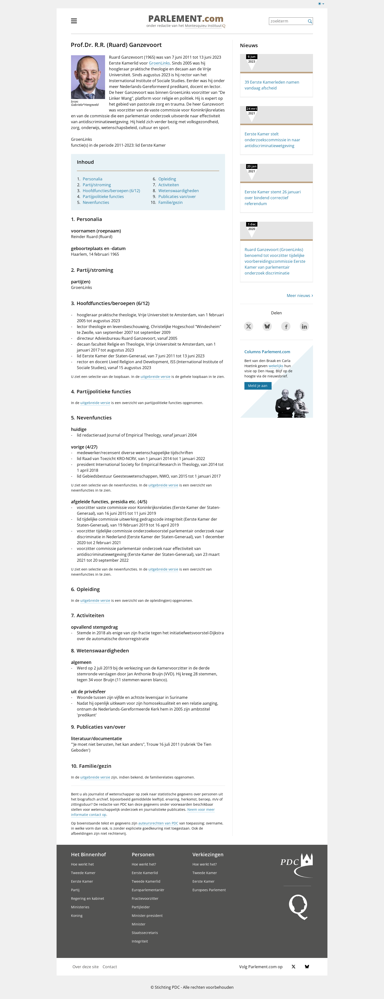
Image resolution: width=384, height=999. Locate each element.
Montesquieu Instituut (203, 25)
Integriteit (140, 941)
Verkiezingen (208, 854)
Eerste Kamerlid (145, 872)
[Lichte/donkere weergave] (322, 4)
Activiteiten (168, 184)
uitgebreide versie (155, 376)
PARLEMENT (186, 18)
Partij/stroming (97, 184)
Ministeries (80, 907)
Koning (77, 915)
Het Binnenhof (88, 854)
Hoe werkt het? (144, 864)
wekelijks (276, 365)
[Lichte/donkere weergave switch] (322, 4)
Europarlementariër (148, 890)
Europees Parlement (209, 890)
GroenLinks (159, 63)
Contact (110, 966)
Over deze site (85, 966)
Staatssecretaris (145, 932)
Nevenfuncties (96, 202)
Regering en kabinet (87, 898)
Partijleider (141, 907)
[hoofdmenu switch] (74, 23)
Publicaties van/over (177, 196)
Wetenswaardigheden (178, 190)
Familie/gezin (170, 202)
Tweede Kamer (83, 872)
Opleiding (167, 179)
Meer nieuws (298, 295)
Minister (138, 924)
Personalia (92, 179)
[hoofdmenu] (90, 23)
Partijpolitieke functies (103, 196)
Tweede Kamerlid (146, 881)
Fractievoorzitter (145, 898)
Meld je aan (257, 385)
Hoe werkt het (82, 864)
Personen (143, 854)
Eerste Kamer (82, 881)
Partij (75, 890)
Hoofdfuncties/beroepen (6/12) (111, 190)
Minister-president (147, 915)
